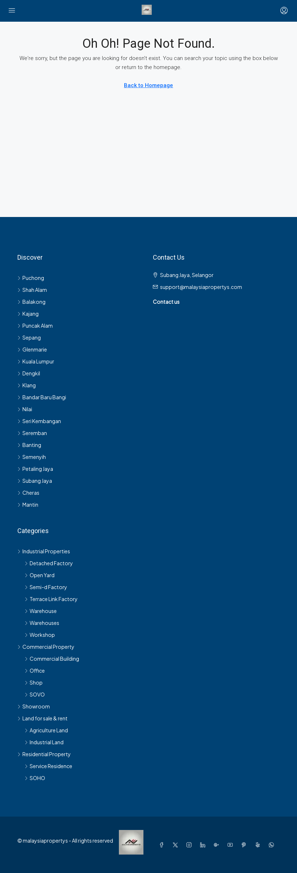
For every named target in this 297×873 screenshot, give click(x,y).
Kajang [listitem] (28, 313)
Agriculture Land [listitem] (46, 730)
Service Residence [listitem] (48, 766)
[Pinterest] (245, 845)
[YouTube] (232, 845)
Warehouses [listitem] (42, 622)
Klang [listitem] (26, 385)
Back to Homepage (148, 85)
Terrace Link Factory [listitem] (51, 599)
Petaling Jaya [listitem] (35, 468)
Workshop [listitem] (40, 634)
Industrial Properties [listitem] (43, 551)
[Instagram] (190, 845)
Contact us (166, 301)
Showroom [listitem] (33, 706)
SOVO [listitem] (35, 694)
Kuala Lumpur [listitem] (35, 361)
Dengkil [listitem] (28, 373)
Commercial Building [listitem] (52, 658)
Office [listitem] (35, 670)
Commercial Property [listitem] (45, 646)
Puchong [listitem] (30, 277)
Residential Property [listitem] (44, 754)
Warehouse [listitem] (41, 611)
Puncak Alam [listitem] (35, 325)
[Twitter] (177, 845)
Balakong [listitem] (31, 301)
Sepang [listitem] (29, 337)
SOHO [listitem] (35, 778)
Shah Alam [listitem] (32, 289)
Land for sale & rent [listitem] (42, 718)
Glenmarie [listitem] (32, 349)
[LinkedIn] (204, 845)
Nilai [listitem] (24, 409)
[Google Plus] (218, 845)
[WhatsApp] (273, 845)
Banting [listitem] (29, 445)
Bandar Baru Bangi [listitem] (41, 397)
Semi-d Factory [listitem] (46, 587)
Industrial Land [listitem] (44, 742)
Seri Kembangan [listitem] (39, 421)
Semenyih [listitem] (31, 456)
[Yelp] (259, 845)
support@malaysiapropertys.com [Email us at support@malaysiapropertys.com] (201, 287)
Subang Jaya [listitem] (34, 480)
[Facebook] (163, 845)
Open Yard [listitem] (40, 575)
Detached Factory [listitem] (49, 563)
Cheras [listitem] (28, 492)
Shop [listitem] (34, 682)
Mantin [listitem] (27, 504)
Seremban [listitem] (32, 433)
